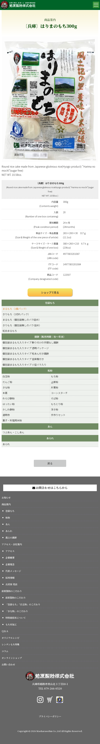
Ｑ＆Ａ (5, 631)
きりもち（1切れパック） (16, 314)
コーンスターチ (59, 393)
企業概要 (9, 557)
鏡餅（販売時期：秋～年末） (50, 336)
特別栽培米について (15, 617)
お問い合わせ (8, 664)
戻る (50, 463)
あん (50, 426)
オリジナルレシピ (10, 637)
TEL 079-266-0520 (50, 688)
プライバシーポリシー (50, 716)
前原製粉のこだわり (12, 591)
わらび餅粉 (9, 398)
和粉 (50, 370)
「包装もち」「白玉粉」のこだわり (22, 604)
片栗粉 (54, 387)
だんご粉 (7, 382)
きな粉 (6, 387)
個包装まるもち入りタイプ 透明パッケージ (26, 348)
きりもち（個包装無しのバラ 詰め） (22, 325)
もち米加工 (11, 624)
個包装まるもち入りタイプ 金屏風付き (23, 359)
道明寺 (6, 415)
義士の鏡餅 (11, 537)
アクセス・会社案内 (12, 544)
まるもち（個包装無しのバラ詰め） (22, 319)
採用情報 (9, 577)
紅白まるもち (10, 330)
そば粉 (54, 398)
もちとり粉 (57, 404)
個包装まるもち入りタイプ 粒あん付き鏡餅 (26, 353)
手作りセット (58, 415)
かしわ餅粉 (9, 409)
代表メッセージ (13, 571)
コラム (5, 651)
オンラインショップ (12, 657)
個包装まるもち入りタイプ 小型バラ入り (24, 364)
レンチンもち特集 (10, 644)
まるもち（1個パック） (15, 308)
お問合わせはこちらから (50, 488)
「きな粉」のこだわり (16, 611)
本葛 (5, 393)
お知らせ (6, 497)
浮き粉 (54, 409)
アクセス (9, 551)
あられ (50, 438)
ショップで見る (50, 292)
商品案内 (6, 504)
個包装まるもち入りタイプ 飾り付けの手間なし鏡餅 (30, 342)
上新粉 (54, 382)
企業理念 (9, 564)
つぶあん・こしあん (13, 432)
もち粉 (54, 376)
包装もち (50, 302)
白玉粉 (6, 376)
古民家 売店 (11, 584)
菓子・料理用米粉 (12, 420)
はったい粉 (9, 404)
